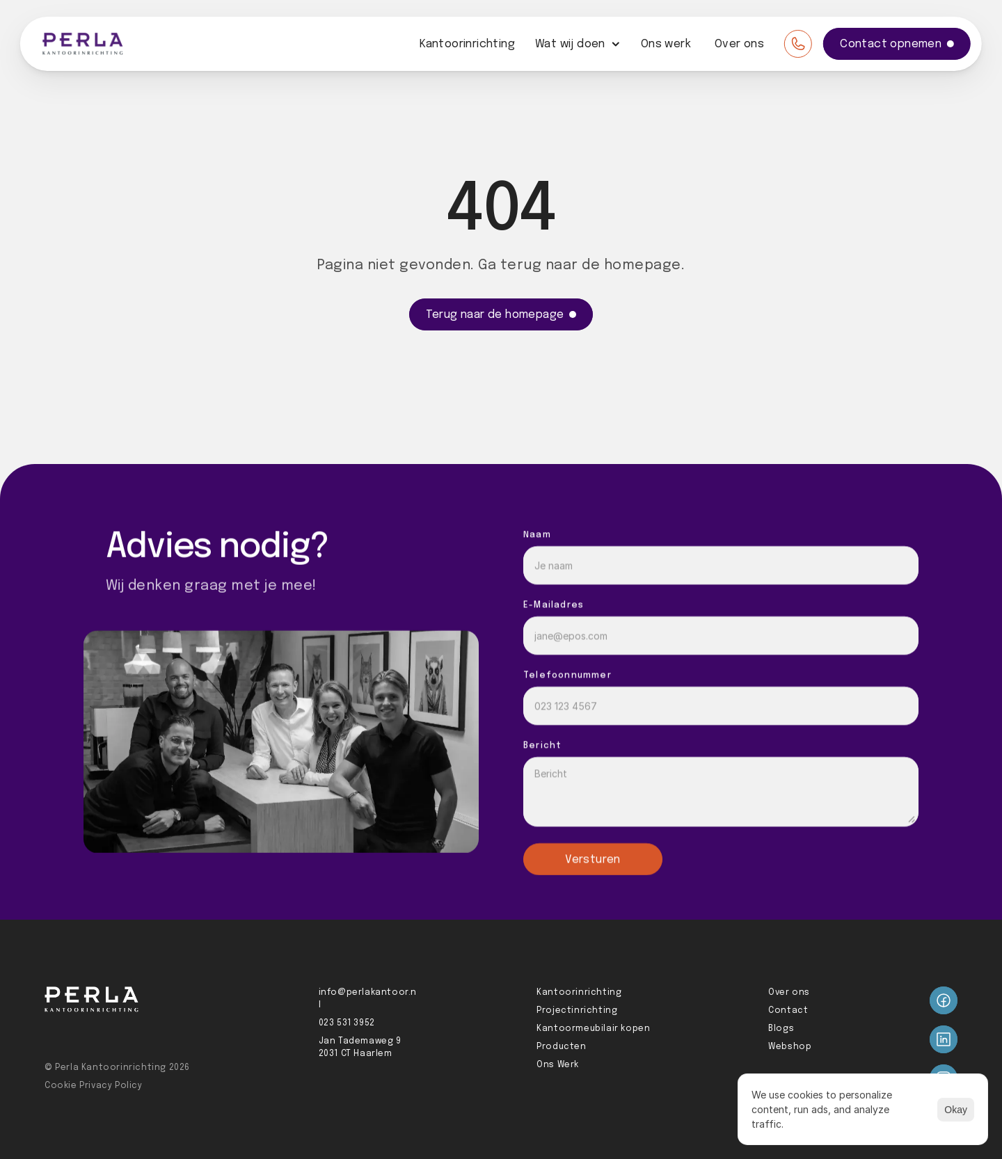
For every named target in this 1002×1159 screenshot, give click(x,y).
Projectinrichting (576, 1011)
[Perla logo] (82, 44)
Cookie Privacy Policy (94, 1086)
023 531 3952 (347, 1023)
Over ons (739, 44)
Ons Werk (557, 1065)
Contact (788, 1011)
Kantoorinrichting (467, 44)
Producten (561, 1047)
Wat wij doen (570, 44)
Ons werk (666, 44)
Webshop (789, 1047)
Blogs (781, 1029)
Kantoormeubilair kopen (593, 1029)
